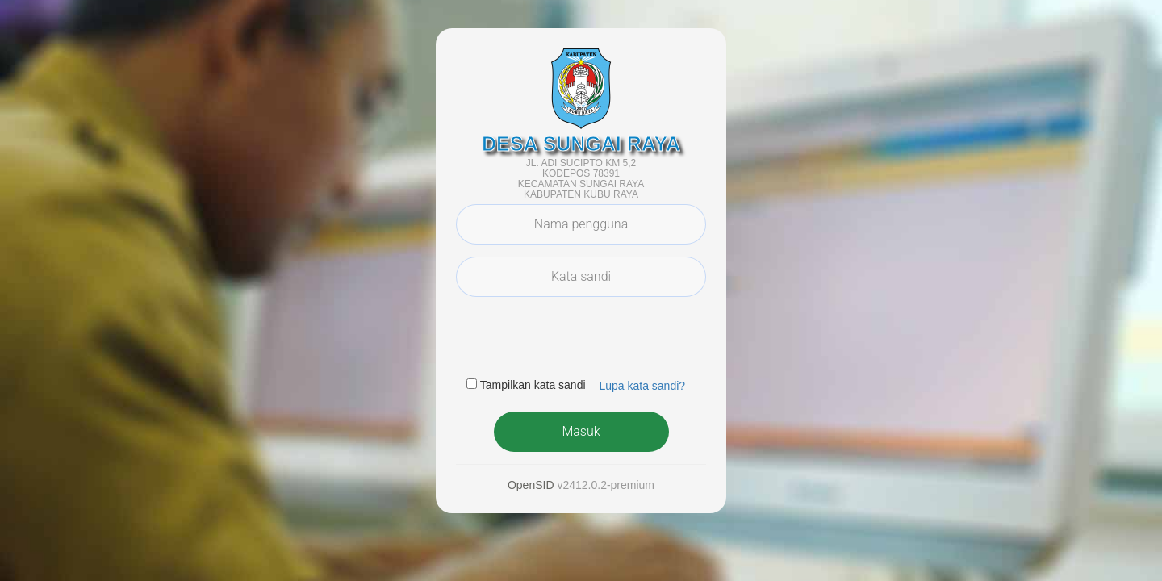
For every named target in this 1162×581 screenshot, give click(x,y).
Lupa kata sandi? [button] (642, 385)
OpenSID (531, 485)
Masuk (581, 431)
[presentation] (578, 340)
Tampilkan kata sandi (533, 384)
